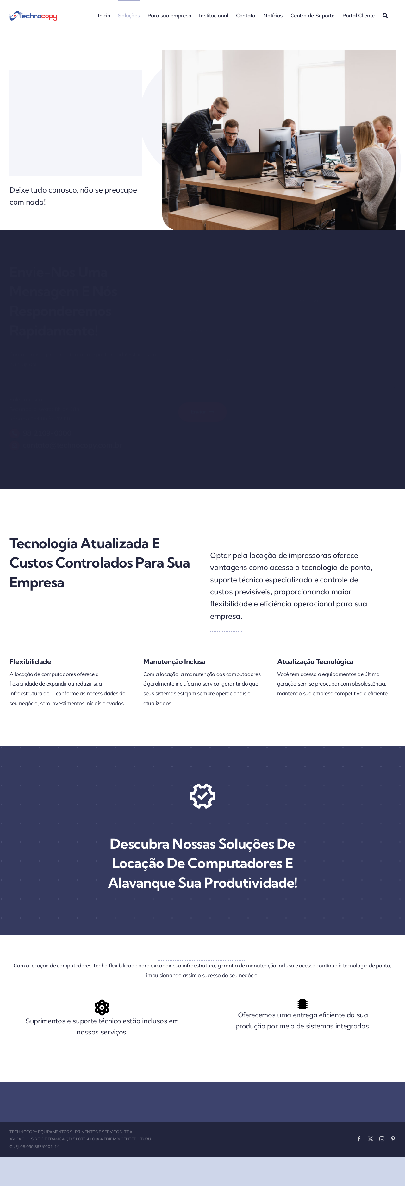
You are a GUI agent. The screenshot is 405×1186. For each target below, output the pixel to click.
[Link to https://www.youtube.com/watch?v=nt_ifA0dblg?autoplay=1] (202, 796)
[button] (385, 15)
